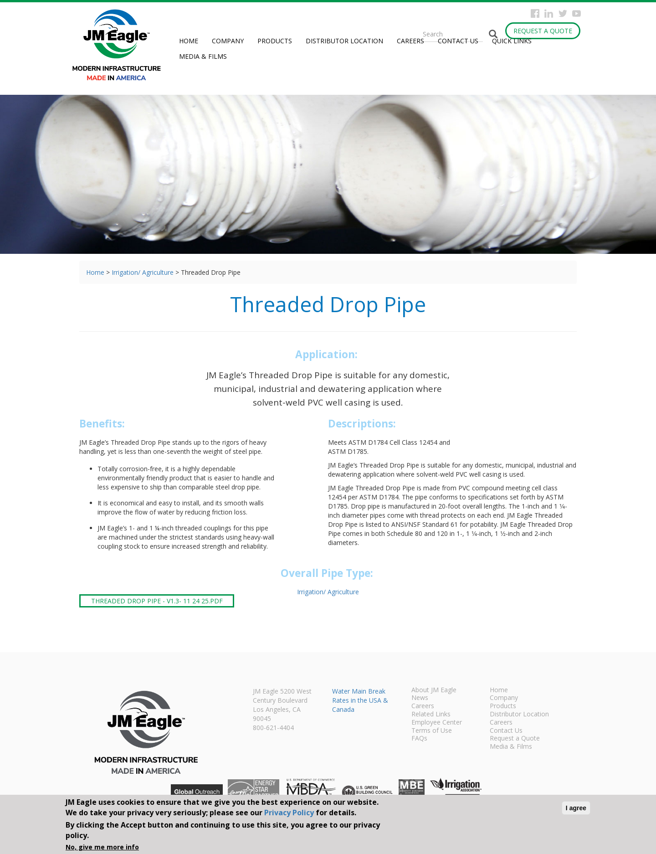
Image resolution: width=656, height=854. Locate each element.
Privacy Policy (289, 813)
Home (188, 40)
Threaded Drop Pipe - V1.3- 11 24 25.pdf (157, 601)
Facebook (535, 13)
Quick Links (512, 40)
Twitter (563, 13)
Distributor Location (344, 40)
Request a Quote (542, 30)
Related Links (431, 714)
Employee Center (436, 722)
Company (228, 40)
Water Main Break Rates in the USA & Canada (360, 700)
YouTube (576, 13)
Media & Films (203, 56)
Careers (410, 40)
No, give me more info (102, 847)
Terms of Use (431, 731)
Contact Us (458, 40)
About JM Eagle (433, 690)
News (419, 698)
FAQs (419, 738)
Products (274, 40)
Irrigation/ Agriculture (143, 272)
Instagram (548, 13)
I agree (576, 808)
